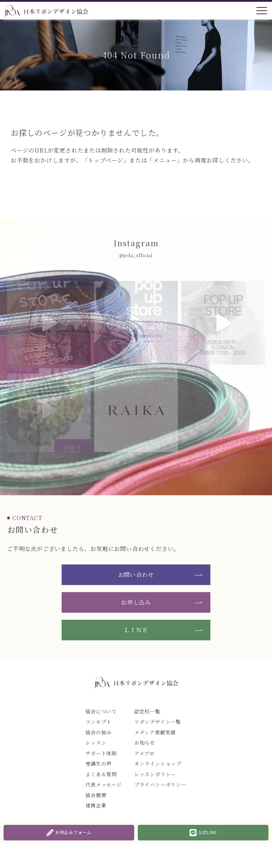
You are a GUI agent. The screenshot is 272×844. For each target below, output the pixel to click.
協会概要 (95, 795)
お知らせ (144, 742)
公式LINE (203, 832)
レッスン (95, 742)
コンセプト (98, 721)
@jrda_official (136, 255)
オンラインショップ (157, 763)
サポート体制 (101, 753)
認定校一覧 (147, 711)
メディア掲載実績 (155, 732)
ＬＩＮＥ (136, 630)
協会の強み (98, 732)
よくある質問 (101, 774)
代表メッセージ (103, 784)
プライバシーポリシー (160, 784)
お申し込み (136, 602)
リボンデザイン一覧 (157, 721)
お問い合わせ (136, 574)
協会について (101, 711)
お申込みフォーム (68, 832)
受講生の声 (98, 763)
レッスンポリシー (155, 774)
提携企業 (95, 805)
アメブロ (144, 753)
